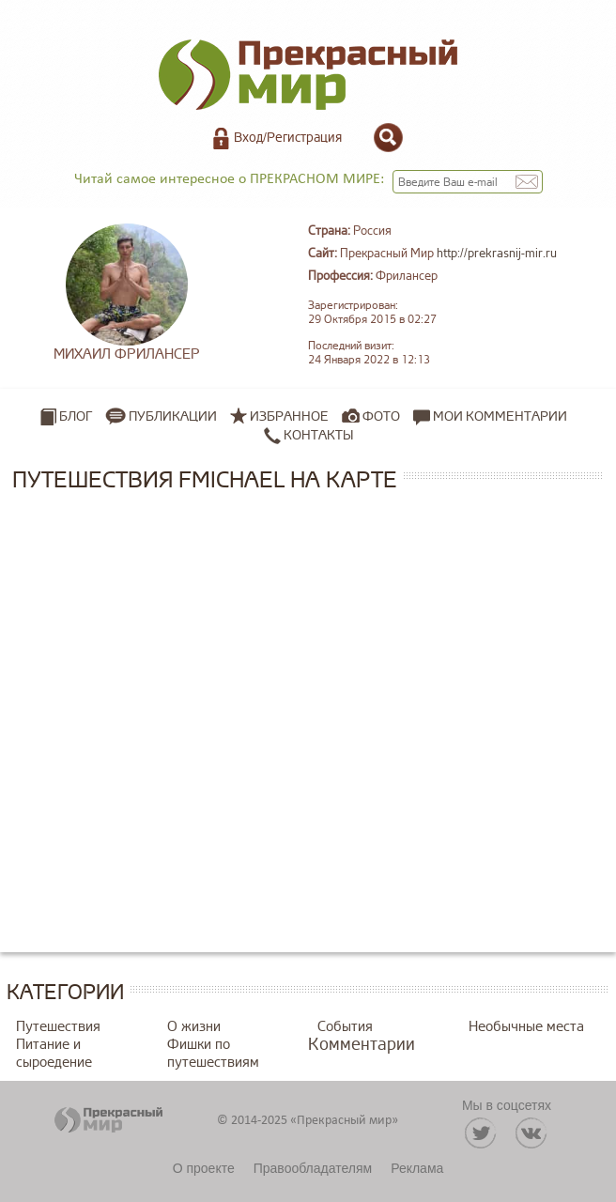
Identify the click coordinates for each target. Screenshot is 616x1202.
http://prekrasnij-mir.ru (497, 253)
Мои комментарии (490, 416)
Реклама (417, 1168)
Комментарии (361, 1044)
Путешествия (58, 1027)
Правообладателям (313, 1168)
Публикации (173, 416)
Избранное (289, 416)
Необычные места (526, 1027)
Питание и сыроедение (54, 1053)
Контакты (308, 435)
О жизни (194, 1027)
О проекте (204, 1168)
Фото (381, 416)
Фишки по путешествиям (213, 1053)
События (345, 1027)
